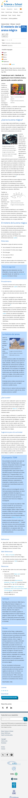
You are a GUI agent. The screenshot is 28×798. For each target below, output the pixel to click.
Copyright (3, 739)
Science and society (16, 43)
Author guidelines (13, 18)
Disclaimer (3, 743)
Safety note (4, 741)
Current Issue (8, 12)
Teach (9, 15)
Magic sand (17, 574)
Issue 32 (18, 24)
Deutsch (4, 55)
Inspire (21, 12)
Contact (3, 9)
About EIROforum (5, 733)
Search (15, 9)
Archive (3, 747)
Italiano (4, 57)
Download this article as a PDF (9, 697)
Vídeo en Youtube (10, 555)
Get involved (4, 18)
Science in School (5, 24)
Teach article (24, 27)
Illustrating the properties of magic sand (13, 581)
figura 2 (15, 408)
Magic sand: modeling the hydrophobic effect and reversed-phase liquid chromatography (15, 588)
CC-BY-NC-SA (4, 690)
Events (14, 15)
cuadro (15, 238)
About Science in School (7, 731)
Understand (4, 15)
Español (4, 59)
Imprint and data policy (7, 735)
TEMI (15, 561)
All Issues (15, 12)
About (18, 15)
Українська (5, 61)
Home (2, 12)
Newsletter (9, 9)
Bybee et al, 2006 (16, 517)
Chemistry (8, 43)
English (4, 52)
